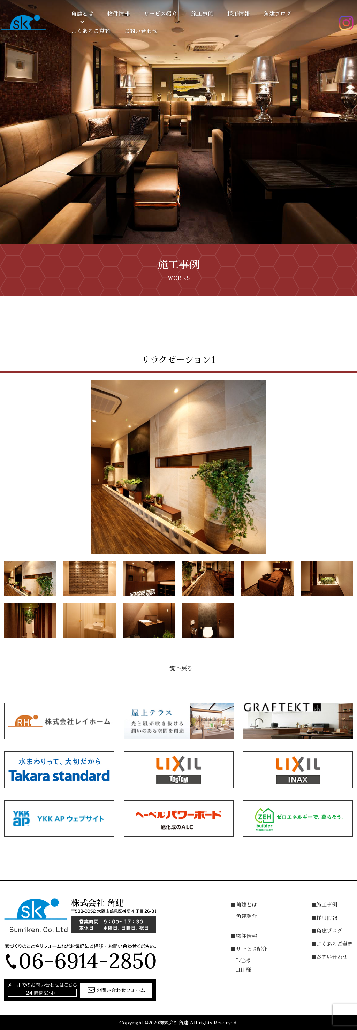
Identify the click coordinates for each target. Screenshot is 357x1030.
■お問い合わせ (329, 957)
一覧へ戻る (178, 668)
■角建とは (244, 904)
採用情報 (238, 14)
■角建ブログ (326, 930)
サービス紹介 (160, 14)
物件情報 (118, 14)
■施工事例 (324, 904)
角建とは (82, 14)
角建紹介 (246, 916)
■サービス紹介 (249, 949)
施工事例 (202, 14)
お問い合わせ (141, 31)
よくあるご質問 (90, 31)
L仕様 (243, 960)
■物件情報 (244, 936)
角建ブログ (277, 14)
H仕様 (243, 969)
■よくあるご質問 (332, 944)
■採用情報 (324, 918)
